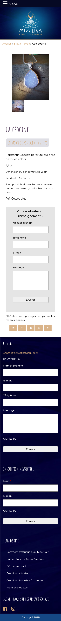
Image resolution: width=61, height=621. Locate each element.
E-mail (17, 252)
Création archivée (17, 573)
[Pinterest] (48, 328)
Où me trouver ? (16, 566)
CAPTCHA (9, 439)
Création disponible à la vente (27, 143)
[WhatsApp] (39, 328)
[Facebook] (22, 328)
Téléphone (19, 237)
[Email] (30, 328)
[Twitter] (13, 328)
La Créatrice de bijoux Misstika (25, 559)
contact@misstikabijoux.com (20, 353)
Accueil (6, 43)
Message (18, 267)
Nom (7, 481)
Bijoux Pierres (22, 43)
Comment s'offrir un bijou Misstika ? (28, 552)
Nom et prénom (22, 223)
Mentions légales (17, 587)
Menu (13, 4)
